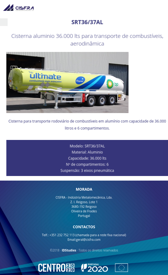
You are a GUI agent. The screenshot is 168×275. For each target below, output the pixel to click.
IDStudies (69, 250)
